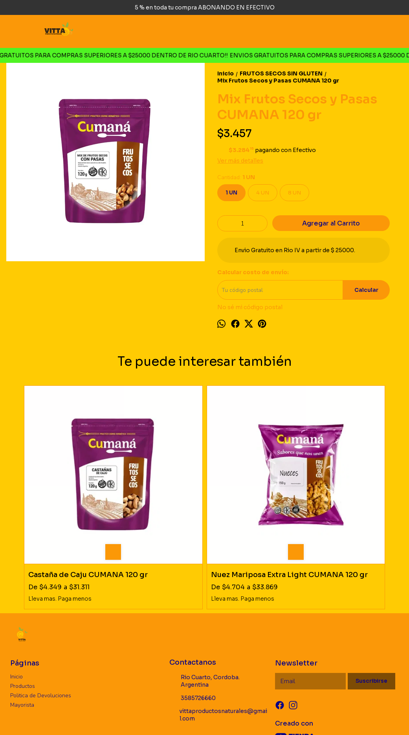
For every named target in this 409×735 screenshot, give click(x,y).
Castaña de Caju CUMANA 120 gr (58, 487)
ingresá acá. (263, 717)
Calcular (366, 290)
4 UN (262, 192)
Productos (22, 603)
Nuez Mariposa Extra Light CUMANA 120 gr (156, 487)
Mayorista (22, 622)
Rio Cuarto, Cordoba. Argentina (204, 598)
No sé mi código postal (249, 307)
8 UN (294, 192)
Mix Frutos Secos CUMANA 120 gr (333, 487)
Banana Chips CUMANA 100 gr (241, 487)
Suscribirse (371, 598)
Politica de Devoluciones (40, 612)
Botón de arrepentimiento (302, 717)
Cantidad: (236, 177)
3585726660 (192, 615)
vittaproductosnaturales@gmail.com (218, 632)
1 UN (231, 192)
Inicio (16, 594)
